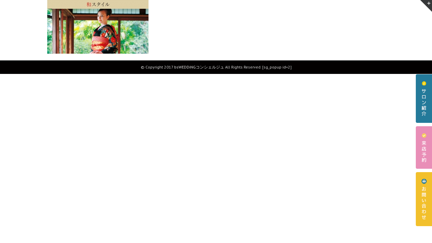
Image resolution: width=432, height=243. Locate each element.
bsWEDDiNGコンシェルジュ (199, 67)
